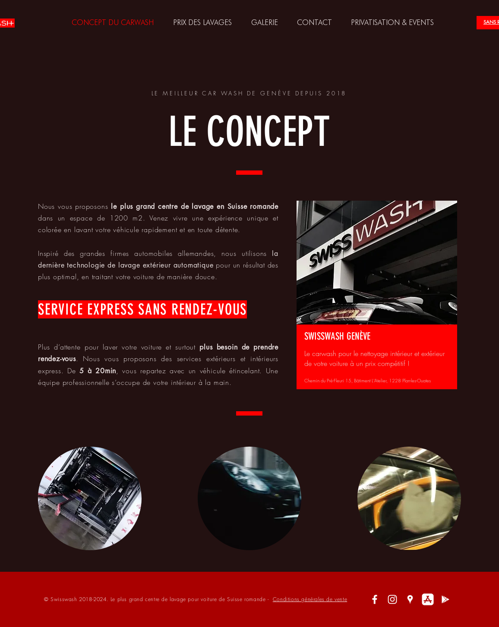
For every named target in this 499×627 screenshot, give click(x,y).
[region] (377, 297)
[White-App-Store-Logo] (428, 599)
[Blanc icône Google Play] (445, 599)
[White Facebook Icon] (375, 599)
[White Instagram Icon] (392, 599)
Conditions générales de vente (310, 599)
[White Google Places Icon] (410, 599)
